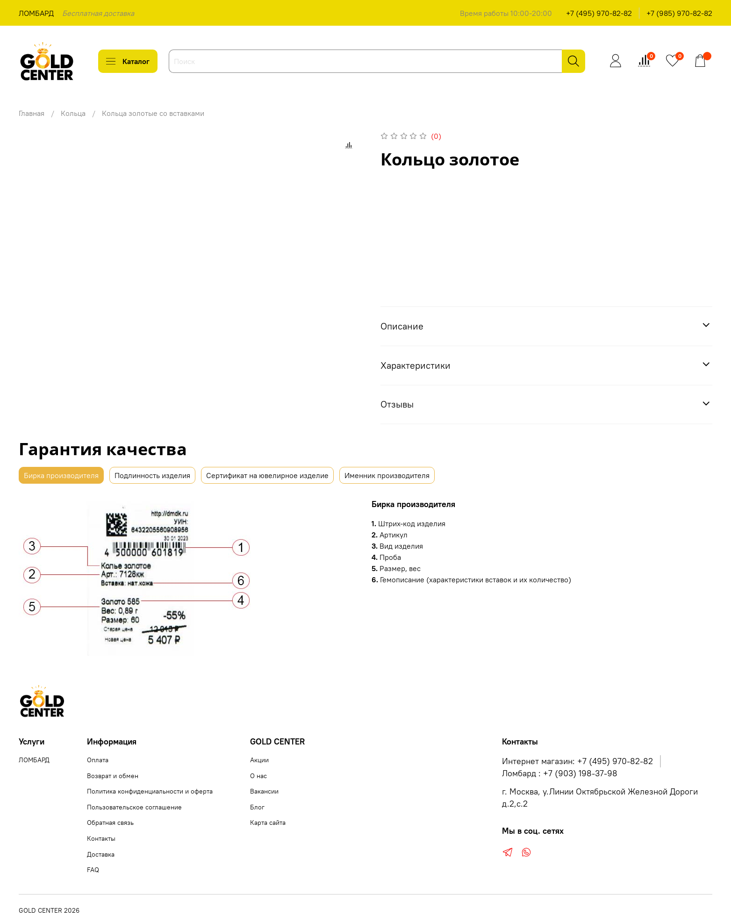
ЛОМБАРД (36, 13)
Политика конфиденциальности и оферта (150, 791)
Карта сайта (268, 822)
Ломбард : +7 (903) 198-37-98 (559, 773)
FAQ (93, 870)
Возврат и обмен (112, 776)
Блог (257, 807)
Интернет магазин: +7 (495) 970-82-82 (577, 761)
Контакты (101, 838)
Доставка (101, 854)
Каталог (128, 61)
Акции (259, 760)
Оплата (97, 760)
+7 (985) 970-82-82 (679, 13)
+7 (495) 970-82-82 (599, 13)
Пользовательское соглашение (134, 807)
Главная (31, 113)
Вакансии (264, 791)
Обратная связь (110, 822)
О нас (258, 776)
